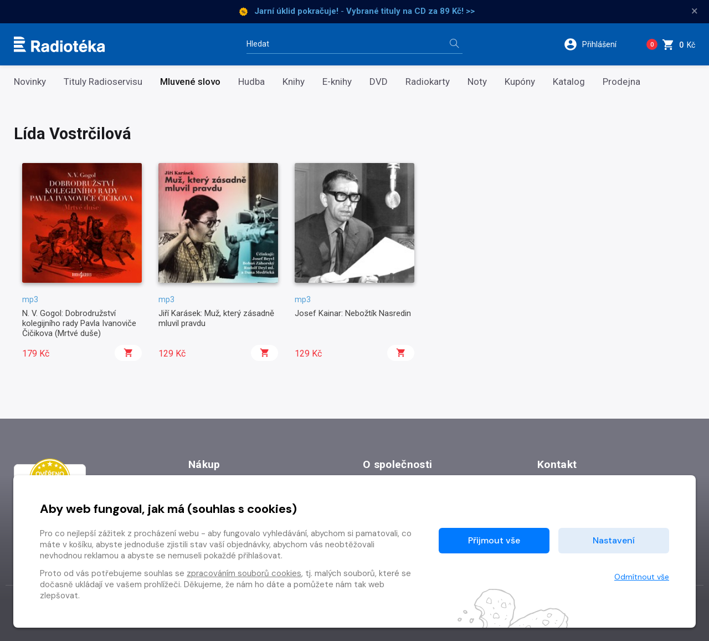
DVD (378, 82)
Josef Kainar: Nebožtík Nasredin (353, 313)
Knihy (293, 82)
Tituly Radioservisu (103, 82)
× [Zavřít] (694, 11)
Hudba (251, 82)
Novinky (30, 82)
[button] (597, 44)
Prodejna (621, 82)
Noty (477, 82)
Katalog (569, 82)
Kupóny (520, 82)
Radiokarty (427, 82)
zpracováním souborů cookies (244, 573)
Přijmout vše (494, 540)
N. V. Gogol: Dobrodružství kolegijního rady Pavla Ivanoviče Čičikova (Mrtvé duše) (79, 323)
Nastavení (614, 540)
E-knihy (337, 82)
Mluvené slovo (190, 82)
